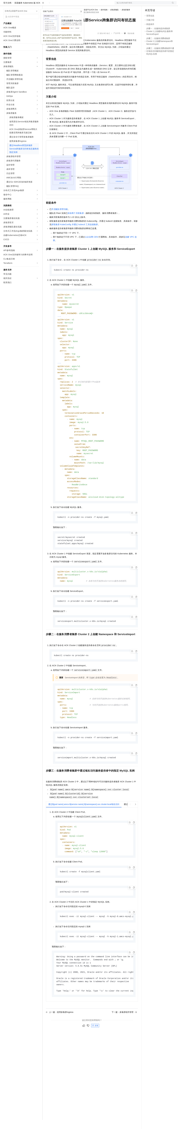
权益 (54, 4)
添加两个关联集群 (76, 222)
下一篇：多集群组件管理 (124, 1037)
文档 (142, 5)
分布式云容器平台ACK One (87, 19)
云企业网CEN (91, 246)
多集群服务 (126, 19)
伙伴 (77, 4)
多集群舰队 (114, 19)
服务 (84, 4)
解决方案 (46, 4)
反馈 (95, 1051)
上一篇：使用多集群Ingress (59, 1037)
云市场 (69, 4)
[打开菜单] (4, 4)
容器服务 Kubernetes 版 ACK (27, 12)
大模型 (29, 4)
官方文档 (7, 12)
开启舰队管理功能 (59, 218)
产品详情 (116, 42)
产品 (37, 4)
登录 (172, 5)
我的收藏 (130, 42)
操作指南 (104, 19)
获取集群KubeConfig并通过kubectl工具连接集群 (74, 233)
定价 (61, 4)
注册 (161, 5)
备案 (148, 5)
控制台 (154, 5)
